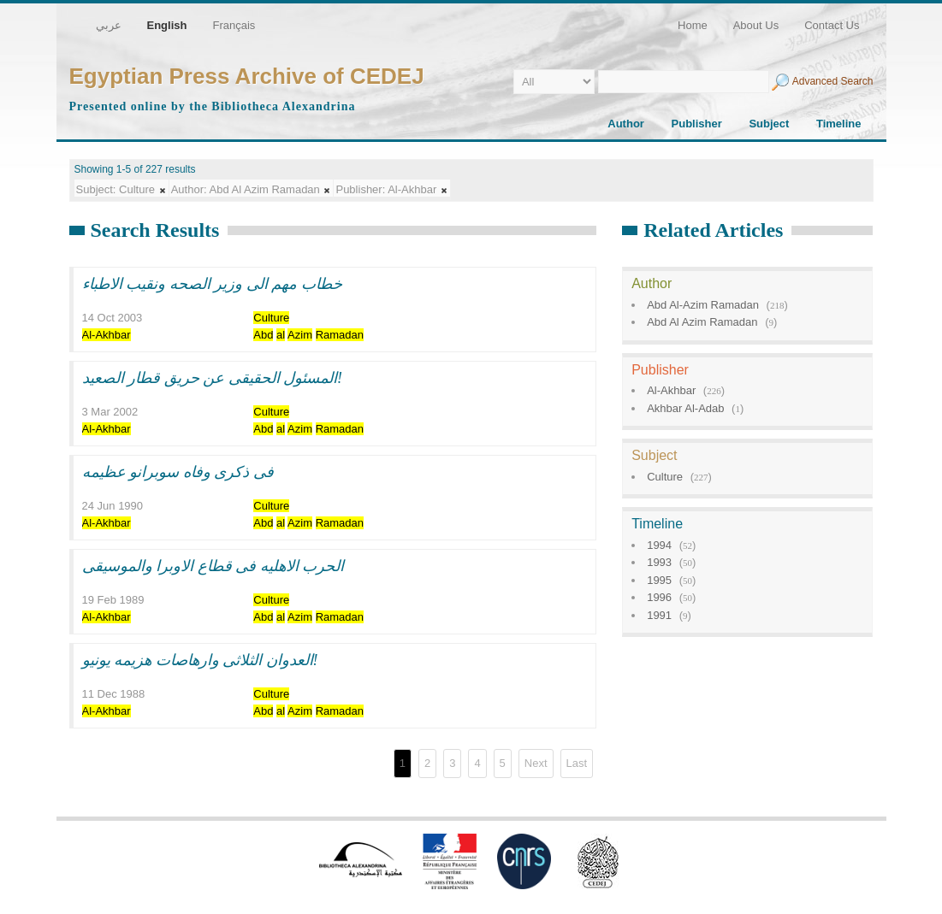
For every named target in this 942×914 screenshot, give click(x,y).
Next (536, 763)
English (167, 25)
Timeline (839, 123)
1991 (659, 615)
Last (577, 763)
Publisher (697, 123)
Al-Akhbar (671, 390)
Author (625, 123)
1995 (659, 580)
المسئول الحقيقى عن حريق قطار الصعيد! (212, 377)
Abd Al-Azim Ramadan (703, 304)
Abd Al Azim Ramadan (702, 321)
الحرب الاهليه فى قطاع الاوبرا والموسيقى (213, 566)
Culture (665, 476)
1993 (659, 562)
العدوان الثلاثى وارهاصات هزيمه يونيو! (200, 660)
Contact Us (831, 25)
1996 (659, 597)
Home (693, 25)
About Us (756, 25)
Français (233, 25)
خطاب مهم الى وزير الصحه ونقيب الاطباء (212, 283)
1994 (659, 545)
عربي (108, 25)
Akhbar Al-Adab (685, 408)
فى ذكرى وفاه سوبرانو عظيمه (178, 472)
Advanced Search (833, 81)
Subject (769, 123)
